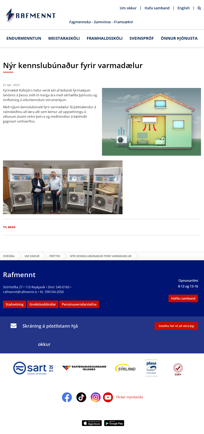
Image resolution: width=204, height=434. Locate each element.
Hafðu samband (183, 298)
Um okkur (32, 256)
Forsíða (9, 256)
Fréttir (54, 256)
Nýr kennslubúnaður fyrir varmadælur (100, 256)
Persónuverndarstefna (79, 304)
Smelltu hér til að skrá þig (176, 326)
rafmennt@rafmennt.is (20, 292)
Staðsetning (15, 304)
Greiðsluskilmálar (42, 304)
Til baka (9, 227)
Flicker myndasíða (129, 397)
